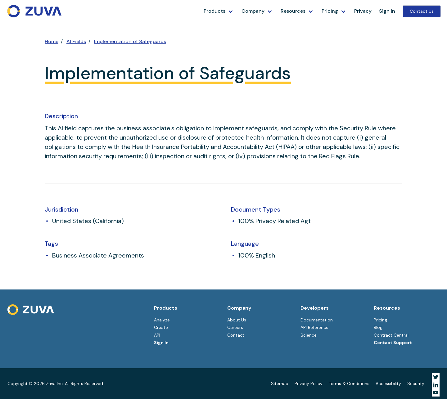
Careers (235, 327)
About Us (236, 320)
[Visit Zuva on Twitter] (436, 377)
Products (214, 11)
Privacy (363, 11)
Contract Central (391, 335)
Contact (235, 335)
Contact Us (422, 11)
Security (415, 383)
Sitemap (279, 383)
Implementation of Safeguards (130, 41)
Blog (378, 327)
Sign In (387, 11)
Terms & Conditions (349, 383)
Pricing (330, 11)
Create (161, 327)
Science (308, 335)
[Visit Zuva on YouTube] (436, 393)
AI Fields (76, 41)
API (157, 335)
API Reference (314, 327)
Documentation (316, 320)
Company (253, 11)
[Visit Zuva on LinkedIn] (436, 385)
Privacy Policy (309, 383)
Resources (293, 11)
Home (51, 41)
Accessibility (388, 383)
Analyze (162, 320)
